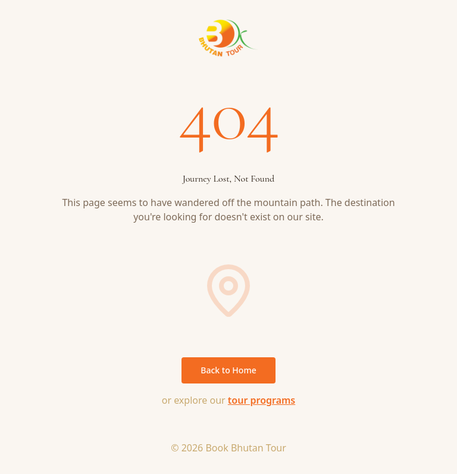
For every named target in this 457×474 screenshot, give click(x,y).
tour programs (261, 400)
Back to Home (228, 370)
